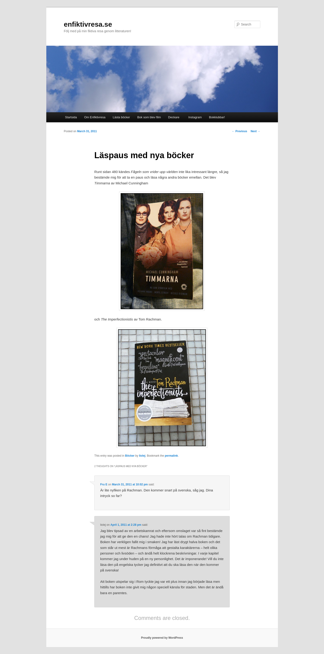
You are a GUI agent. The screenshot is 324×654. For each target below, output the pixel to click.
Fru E (103, 484)
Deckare (173, 117)
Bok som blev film (149, 117)
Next (255, 131)
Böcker (130, 455)
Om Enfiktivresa (95, 117)
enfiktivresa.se (88, 24)
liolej (142, 455)
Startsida (71, 117)
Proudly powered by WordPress (162, 637)
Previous (239, 131)
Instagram (194, 117)
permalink (171, 455)
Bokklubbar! (217, 117)
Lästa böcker (121, 117)
